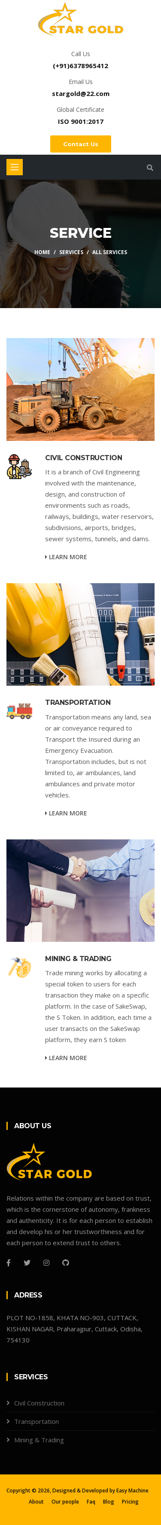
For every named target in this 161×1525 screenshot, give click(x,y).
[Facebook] (8, 1262)
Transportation (36, 1421)
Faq (91, 1501)
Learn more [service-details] (66, 557)
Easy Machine (132, 1490)
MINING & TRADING (78, 959)
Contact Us (80, 144)
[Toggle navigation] (14, 167)
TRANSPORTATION (77, 702)
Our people (65, 1501)
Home (42, 252)
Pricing (130, 1501)
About (36, 1501)
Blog (108, 1501)
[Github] (66, 1262)
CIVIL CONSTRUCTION (83, 458)
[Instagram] (46, 1262)
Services (71, 252)
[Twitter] (27, 1262)
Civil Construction (39, 1403)
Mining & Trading (39, 1439)
